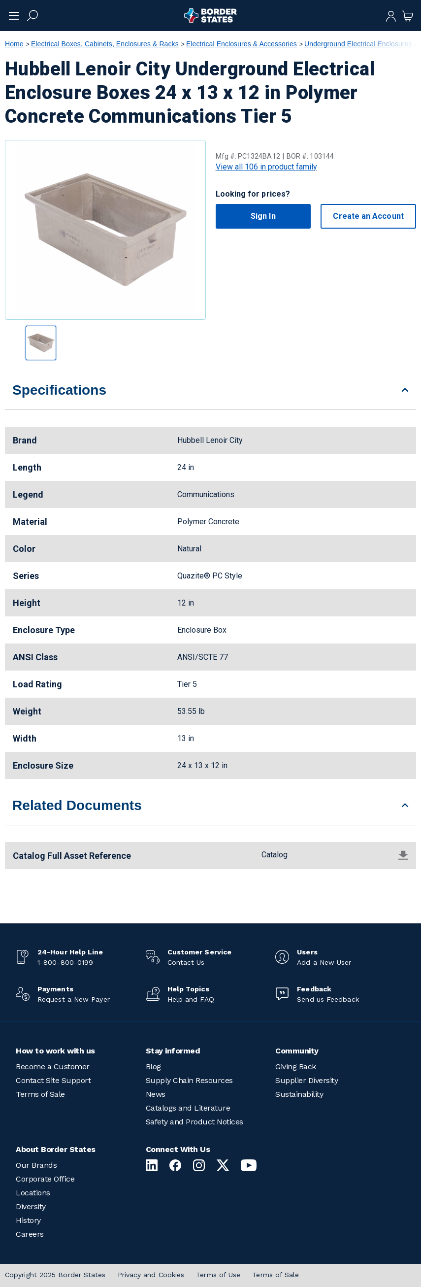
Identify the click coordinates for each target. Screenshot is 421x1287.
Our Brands (36, 1165)
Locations (33, 1192)
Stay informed (173, 1050)
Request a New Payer (73, 999)
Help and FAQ (190, 999)
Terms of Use (218, 1275)
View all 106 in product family (266, 166)
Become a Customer (53, 1066)
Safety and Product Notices (194, 1121)
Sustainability (299, 1094)
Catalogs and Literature (188, 1108)
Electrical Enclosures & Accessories (241, 44)
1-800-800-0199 (65, 962)
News (155, 1094)
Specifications (59, 390)
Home (14, 44)
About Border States (56, 1149)
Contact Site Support (53, 1080)
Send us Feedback (327, 999)
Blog (153, 1066)
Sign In (263, 216)
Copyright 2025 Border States (55, 1275)
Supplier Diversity (306, 1080)
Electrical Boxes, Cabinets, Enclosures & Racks (105, 44)
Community (297, 1050)
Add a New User (324, 962)
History (28, 1220)
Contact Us (186, 962)
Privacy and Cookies (151, 1275)
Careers (30, 1234)
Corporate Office (45, 1179)
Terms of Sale (40, 1094)
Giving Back (295, 1066)
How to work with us (55, 1050)
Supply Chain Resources (189, 1080)
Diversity (31, 1206)
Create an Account (368, 216)
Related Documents (77, 805)
